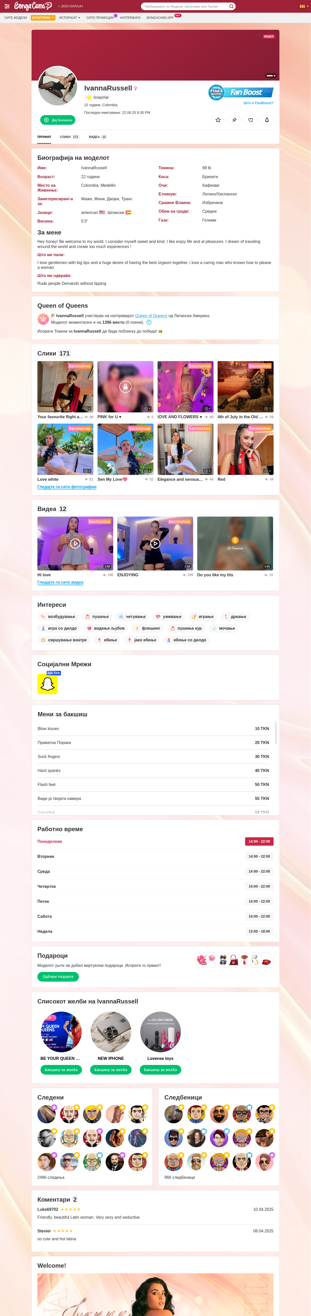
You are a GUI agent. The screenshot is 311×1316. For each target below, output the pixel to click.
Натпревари (130, 18)
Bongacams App (161, 17)
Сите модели (16, 18)
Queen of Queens (151, 316)
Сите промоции (101, 17)
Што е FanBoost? (259, 103)
